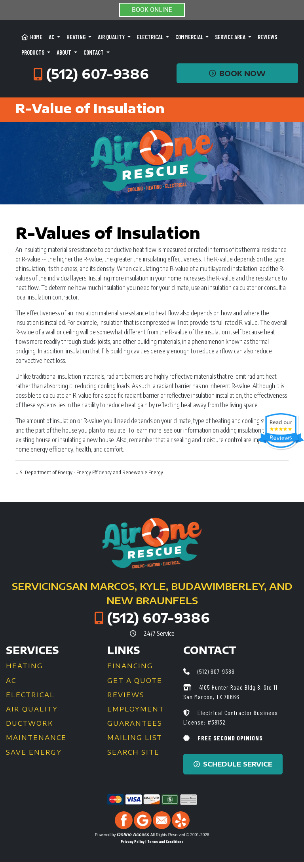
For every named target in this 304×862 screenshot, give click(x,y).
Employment (135, 709)
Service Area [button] (231, 36)
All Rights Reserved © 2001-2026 (179, 835)
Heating (24, 666)
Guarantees (134, 723)
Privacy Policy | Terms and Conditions (152, 841)
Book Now (237, 73)
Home (31, 36)
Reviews (267, 36)
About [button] (64, 52)
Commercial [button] (189, 36)
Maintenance (36, 738)
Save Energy (34, 752)
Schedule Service (233, 764)
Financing (130, 666)
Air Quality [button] (112, 36)
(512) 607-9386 (97, 74)
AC (11, 681)
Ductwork (29, 723)
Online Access (133, 834)
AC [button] (52, 36)
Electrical (30, 695)
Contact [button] (94, 52)
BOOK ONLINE (152, 9)
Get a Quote (134, 681)
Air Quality (32, 709)
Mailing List (134, 738)
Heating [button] (76, 36)
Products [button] (33, 52)
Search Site (133, 752)
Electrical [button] (150, 36)
